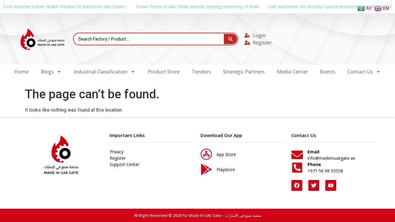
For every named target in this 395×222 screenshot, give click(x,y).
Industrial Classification (104, 71)
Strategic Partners (244, 71)
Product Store (164, 71)
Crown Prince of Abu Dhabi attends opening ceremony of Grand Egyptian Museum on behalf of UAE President (244, 6)
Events (327, 71)
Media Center (292, 71)
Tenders (201, 71)
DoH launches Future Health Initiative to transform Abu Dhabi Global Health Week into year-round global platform (114, 6)
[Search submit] (230, 39)
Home (21, 71)
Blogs (51, 71)
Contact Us (364, 71)
